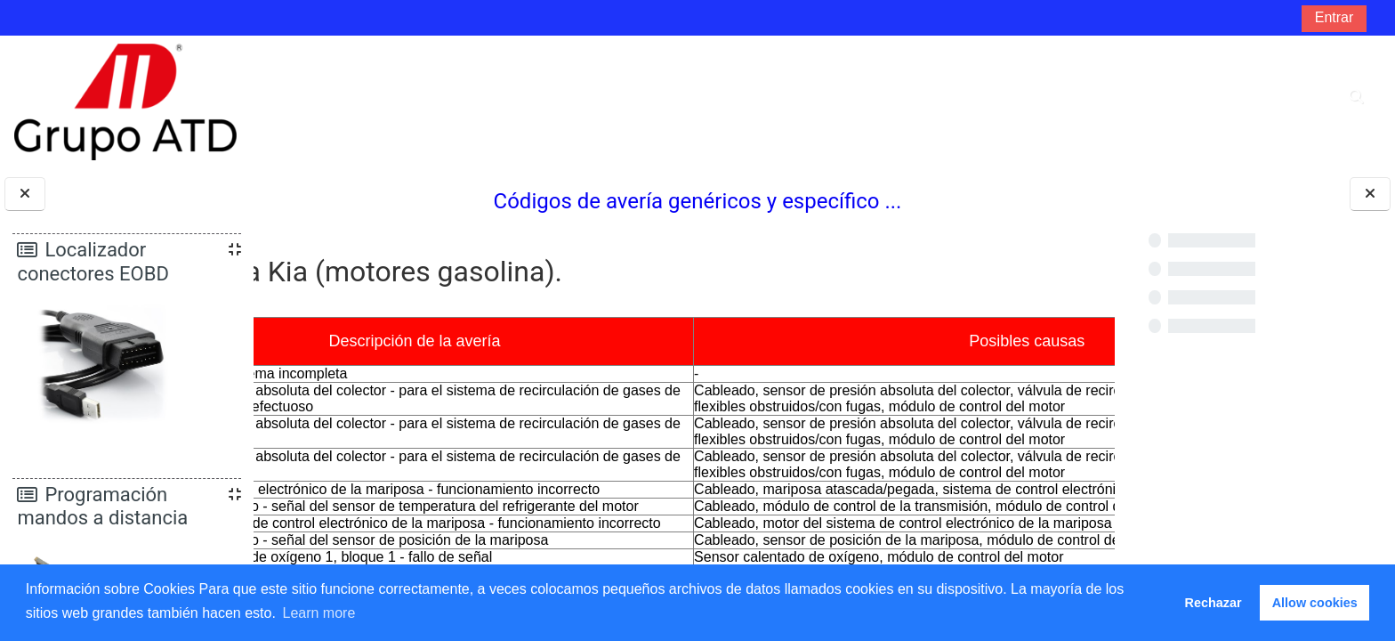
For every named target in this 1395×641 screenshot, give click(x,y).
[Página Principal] (125, 101)
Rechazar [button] (1213, 603)
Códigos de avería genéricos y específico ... (684, 201)
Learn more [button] (318, 613)
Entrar (1334, 17)
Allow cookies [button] (1315, 603)
